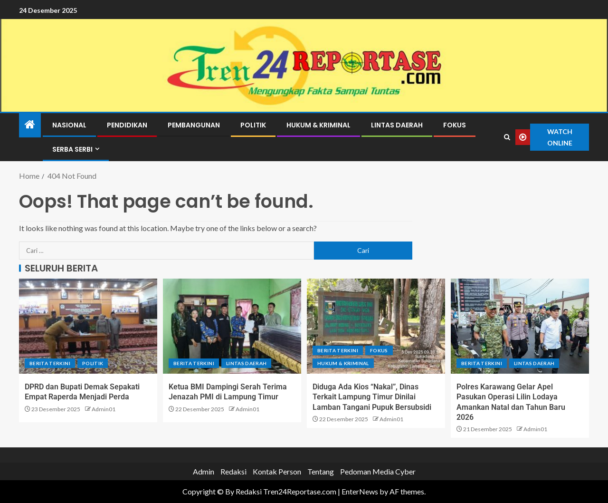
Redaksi (233, 471)
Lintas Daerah (397, 125)
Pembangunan (194, 125)
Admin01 (103, 409)
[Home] (30, 125)
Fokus (454, 125)
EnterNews (360, 491)
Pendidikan (127, 125)
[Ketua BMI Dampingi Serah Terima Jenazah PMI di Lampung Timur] (232, 326)
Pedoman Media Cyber (378, 471)
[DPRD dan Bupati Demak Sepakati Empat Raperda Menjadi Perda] (88, 326)
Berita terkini (49, 363)
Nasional (69, 125)
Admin (203, 471)
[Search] (507, 137)
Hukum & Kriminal (318, 125)
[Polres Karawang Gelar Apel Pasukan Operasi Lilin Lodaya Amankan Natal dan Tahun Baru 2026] (520, 326)
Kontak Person (277, 471)
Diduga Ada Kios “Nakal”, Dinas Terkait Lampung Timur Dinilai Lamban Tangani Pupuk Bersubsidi (372, 397)
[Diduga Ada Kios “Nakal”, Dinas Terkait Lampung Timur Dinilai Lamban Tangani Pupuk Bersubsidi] (376, 326)
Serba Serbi (72, 149)
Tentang (320, 471)
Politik (253, 125)
